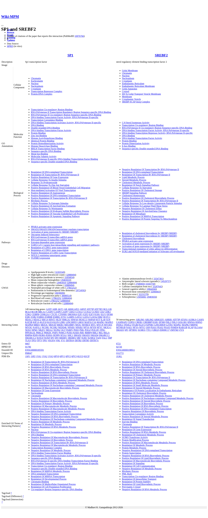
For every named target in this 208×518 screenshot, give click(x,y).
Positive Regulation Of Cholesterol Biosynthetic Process (148, 198)
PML (81, 330)
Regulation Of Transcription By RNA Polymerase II (55, 174)
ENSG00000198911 (125, 350)
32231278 (143, 294)
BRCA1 (42, 312)
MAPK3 (109, 322)
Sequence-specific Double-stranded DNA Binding (54, 161)
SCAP (191, 327)
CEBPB (35, 314)
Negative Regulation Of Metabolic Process (51, 450)
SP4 (56, 338)
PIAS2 (160, 327)
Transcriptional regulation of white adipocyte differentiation (149, 249)
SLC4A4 (198, 327)
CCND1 (95, 312)
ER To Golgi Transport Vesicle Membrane (141, 94)
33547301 (158, 278)
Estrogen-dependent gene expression (48, 242)
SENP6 (56, 335)
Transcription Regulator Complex (46, 448)
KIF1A (36, 322)
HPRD (10, 46)
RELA (106, 332)
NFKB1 (71, 327)
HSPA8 (91, 319)
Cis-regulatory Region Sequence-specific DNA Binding (56, 489)
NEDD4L (62, 327)
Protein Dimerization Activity (135, 143)
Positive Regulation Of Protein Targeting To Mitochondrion (149, 219)
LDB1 (62, 322)
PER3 (76, 330)
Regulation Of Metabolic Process (46, 424)
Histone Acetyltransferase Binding (47, 138)
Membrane (127, 96)
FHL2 (168, 322)
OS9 (148, 327)
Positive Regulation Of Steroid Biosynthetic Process (146, 401)
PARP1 (69, 330)
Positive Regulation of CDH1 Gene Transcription (54, 253)
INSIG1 (119, 325)
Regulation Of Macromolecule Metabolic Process (54, 406)
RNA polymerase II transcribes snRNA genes (52, 237)
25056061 (141, 297)
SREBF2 (161, 55)
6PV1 (62, 356)
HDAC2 (37, 319)
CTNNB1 (62, 314)
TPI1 (44, 340)
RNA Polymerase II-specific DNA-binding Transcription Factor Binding (64, 159)
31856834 (69, 277)
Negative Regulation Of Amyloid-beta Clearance (144, 211)
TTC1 (149, 330)
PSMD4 (174, 327)
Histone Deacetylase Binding (44, 146)
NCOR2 (53, 327)
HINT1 (52, 319)
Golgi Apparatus (129, 89)
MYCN (99, 325)
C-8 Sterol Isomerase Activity (136, 122)
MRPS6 (194, 325)
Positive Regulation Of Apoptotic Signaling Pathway (55, 216)
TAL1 (104, 338)
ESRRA (40, 317)
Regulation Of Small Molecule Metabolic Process (145, 385)
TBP (110, 338)
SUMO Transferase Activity (135, 437)
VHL (58, 340)
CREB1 (139, 322)
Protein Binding (38, 133)
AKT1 (61, 309)
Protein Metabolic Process (134, 448)
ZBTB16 (70, 340)
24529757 (165, 281)
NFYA (86, 327)
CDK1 (108, 312)
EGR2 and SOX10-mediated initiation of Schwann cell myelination (153, 251)
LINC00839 (159, 325)
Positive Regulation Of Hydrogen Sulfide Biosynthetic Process (60, 211)
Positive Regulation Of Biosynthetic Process (51, 401)
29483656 (151, 297)
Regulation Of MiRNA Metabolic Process (50, 471)
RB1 (82, 332)
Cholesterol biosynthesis (133, 238)
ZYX (181, 330)
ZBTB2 (78, 340)
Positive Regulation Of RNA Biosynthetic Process (54, 372)
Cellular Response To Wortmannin (47, 208)
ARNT (83, 309)
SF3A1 (63, 335)
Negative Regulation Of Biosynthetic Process (52, 440)
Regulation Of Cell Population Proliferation (51, 487)
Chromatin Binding (40, 481)
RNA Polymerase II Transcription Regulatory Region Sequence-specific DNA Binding (71, 112)
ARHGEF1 (159, 319)
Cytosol (125, 91)
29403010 (65, 280)
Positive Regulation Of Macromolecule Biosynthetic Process (59, 398)
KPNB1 (150, 325)
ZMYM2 (174, 330)
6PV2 (68, 356)
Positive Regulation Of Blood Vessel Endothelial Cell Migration (60, 187)
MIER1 (60, 325)
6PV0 (56, 356)
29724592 (80, 290)
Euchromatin (37, 81)
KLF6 (56, 322)
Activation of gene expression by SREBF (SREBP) (54, 232)
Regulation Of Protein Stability (136, 481)
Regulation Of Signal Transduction (138, 419)
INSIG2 (127, 325)
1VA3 (50, 356)
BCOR (34, 312)
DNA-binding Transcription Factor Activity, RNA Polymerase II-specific (64, 117)
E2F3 (91, 314)
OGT (63, 330)
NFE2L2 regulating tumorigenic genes (49, 255)
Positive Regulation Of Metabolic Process (50, 422)
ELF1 (103, 314)
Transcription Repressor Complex (46, 91)
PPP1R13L (30, 332)
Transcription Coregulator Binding (47, 120)
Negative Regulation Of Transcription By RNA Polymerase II (150, 169)
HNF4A (74, 319)
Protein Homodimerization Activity (47, 143)
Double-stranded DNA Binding (45, 128)
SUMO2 (91, 338)
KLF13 (142, 325)
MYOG (28, 327)
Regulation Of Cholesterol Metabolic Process (143, 435)
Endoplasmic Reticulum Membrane (138, 86)
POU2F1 (95, 330)
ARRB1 (168, 319)
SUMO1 (142, 330)
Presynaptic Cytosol (131, 487)
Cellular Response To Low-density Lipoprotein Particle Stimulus (152, 203)
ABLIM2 (149, 319)
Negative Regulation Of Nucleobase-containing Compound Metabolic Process (67, 419)
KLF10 (43, 322)
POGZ (88, 330)
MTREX (86, 325)
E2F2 (85, 314)
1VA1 (38, 356)
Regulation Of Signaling (133, 463)
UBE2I (155, 330)
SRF (79, 338)
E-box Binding (129, 146)
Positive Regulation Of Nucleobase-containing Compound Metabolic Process (66, 385)
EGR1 (97, 314)
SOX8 (47, 338)
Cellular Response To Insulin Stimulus (49, 180)
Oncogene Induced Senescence (45, 234)
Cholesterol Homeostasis (133, 195)
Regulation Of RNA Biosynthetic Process (50, 367)
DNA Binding (37, 125)
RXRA (49, 335)
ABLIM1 (140, 319)
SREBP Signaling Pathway (134, 193)
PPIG (102, 330)
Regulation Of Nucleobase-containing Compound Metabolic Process (62, 380)
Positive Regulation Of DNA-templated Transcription (55, 195)
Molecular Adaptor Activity (43, 156)
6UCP (87, 356)
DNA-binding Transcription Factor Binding (51, 453)
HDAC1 (29, 319)
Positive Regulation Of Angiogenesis (48, 193)
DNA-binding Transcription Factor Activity (51, 130)
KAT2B (28, 322)
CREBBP (147, 322)
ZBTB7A (94, 340)
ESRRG (56, 317)
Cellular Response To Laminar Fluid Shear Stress (145, 206)
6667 (27, 343)
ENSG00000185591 (34, 350)
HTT (98, 319)
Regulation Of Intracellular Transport (139, 479)
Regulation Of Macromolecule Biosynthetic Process (55, 388)
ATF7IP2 (98, 309)
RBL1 (95, 332)
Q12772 (120, 353)
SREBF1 (63, 338)
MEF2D (52, 325)
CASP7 (64, 312)
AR (65, 309)
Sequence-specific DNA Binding (46, 151)
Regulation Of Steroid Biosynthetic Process (142, 369)
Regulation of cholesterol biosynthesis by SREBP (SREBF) (149, 233)
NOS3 (28, 330)
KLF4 (50, 322)
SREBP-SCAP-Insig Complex (136, 102)
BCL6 (28, 312)
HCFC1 (106, 317)
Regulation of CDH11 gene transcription (49, 247)
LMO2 (80, 322)
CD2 (102, 312)
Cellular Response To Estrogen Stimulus (49, 203)
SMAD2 (77, 335)
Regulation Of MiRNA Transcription (48, 476)
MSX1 (78, 325)
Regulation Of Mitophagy (134, 213)
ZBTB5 (85, 340)
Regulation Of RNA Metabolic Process (49, 369)
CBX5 (72, 312)
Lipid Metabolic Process (133, 177)
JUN (108, 319)
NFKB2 (79, 327)
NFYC (99, 327)
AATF (49, 309)
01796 (28, 347)
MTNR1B (121, 327)
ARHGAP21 (73, 309)
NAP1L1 (37, 327)
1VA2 (44, 356)
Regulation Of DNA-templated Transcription (52, 172)
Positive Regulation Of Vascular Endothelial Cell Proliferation (60, 213)
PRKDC (48, 332)
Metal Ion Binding (39, 154)
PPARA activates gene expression (46, 227)
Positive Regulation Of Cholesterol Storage (142, 190)
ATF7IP (90, 309)
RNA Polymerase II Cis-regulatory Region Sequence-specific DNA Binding (66, 115)
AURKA (192, 319)
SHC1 (70, 335)
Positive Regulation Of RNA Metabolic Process (53, 382)
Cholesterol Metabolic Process (136, 182)
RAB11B (183, 327)
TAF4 (98, 338)
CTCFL (53, 314)
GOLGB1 (182, 322)
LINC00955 (71, 322)
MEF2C (44, 325)
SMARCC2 (30, 338)
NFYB (93, 327)
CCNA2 (87, 312)
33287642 (157, 286)
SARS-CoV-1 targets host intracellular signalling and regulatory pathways (65, 245)
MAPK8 (29, 325)
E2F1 (80, 314)
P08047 (28, 353)
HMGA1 (66, 319)
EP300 (110, 314)
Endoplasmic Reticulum (133, 83)
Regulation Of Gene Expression (45, 390)
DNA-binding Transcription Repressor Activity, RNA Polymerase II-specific (157, 133)
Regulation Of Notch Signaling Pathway (140, 185)
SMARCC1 (104, 335)
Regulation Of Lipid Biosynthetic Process (141, 484)
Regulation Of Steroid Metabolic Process (141, 388)
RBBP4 (88, 332)
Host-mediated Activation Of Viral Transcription (53, 190)
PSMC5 (62, 332)
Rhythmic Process (39, 200)
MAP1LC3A (90, 322)
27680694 (140, 284)
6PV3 (74, 356)
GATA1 (78, 317)
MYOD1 (108, 325)
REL (101, 332)
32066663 (155, 291)
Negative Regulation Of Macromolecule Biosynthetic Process (59, 437)
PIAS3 (167, 327)
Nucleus (34, 83)
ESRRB (48, 317)
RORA (42, 335)
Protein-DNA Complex (41, 94)
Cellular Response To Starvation (137, 187)
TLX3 (28, 340)
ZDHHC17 (164, 330)
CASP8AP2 (121, 322)
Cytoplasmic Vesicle (131, 99)
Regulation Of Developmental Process (48, 479)
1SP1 (27, 356)
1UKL (119, 356)
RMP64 (28, 335)
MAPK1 (101, 322)
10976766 (79, 36)
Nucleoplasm (37, 86)
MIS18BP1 (69, 325)
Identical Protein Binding (42, 141)
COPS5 (131, 322)
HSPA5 (198, 322)
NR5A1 (49, 330)
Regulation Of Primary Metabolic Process (50, 403)
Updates (11, 40)
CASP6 (57, 312)
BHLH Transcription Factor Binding (48, 148)
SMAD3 (86, 335)
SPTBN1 (133, 330)
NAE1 (129, 327)
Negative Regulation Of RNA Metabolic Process (53, 427)
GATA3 (86, 317)
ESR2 (34, 317)
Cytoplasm (36, 89)
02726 (119, 347)
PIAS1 (154, 327)
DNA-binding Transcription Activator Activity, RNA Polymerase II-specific (66, 122)
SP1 (70, 55)
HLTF (59, 319)
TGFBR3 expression (40, 258)
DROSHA (72, 314)
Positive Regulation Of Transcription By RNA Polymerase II (59, 198)
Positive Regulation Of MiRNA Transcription (143, 216)
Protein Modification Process (135, 440)
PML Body (127, 474)
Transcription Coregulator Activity (138, 414)
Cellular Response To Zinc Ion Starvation (50, 185)
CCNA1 (79, 312)
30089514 (66, 295)
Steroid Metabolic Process (134, 180)
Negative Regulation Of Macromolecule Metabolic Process (58, 445)
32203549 (59, 272)
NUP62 (56, 330)
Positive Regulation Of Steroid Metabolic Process (145, 416)
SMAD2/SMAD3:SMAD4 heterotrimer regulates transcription (60, 229)
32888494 (70, 275)
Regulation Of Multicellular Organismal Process (53, 484)
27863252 (71, 288)
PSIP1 (55, 332)
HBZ (100, 317)
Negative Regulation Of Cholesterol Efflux (142, 208)
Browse (10, 32)
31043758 (150, 284)
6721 (118, 343)
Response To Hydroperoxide (44, 182)
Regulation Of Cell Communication (138, 466)
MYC (93, 325)
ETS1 (63, 317)
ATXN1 (184, 319)
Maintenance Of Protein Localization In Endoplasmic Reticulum (152, 390)
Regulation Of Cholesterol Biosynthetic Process (144, 393)
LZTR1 (169, 325)
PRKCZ (39, 332)
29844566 (151, 289)
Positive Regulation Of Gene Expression (49, 177)
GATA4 (93, 317)
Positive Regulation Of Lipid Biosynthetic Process (145, 458)
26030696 (59, 293)
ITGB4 (135, 325)
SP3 (52, 338)
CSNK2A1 (45, 314)
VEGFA (51, 340)
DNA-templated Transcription (45, 474)
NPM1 (34, 330)
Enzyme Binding (130, 422)
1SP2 (33, 356)
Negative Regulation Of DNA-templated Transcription (56, 414)
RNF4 (36, 335)
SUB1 (84, 338)
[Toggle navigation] (2, 25)
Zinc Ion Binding (39, 135)
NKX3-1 (107, 327)
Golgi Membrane (130, 70)
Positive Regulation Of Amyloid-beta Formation (53, 206)
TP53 (33, 340)
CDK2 (28, 314)
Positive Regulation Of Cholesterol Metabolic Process (147, 395)
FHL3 (174, 322)
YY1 (63, 340)
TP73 (39, 340)
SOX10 (40, 338)
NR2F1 (41, 330)
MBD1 (37, 325)
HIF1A (45, 319)
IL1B (103, 319)
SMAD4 (94, 335)
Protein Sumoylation (131, 453)
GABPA (70, 317)
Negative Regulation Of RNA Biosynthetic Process (54, 416)
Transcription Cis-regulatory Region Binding (52, 109)
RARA (76, 332)
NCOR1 (45, 327)
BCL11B (107, 309)
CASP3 (49, 312)
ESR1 (27, 317)
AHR (54, 309)
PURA (69, 332)
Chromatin (36, 78)
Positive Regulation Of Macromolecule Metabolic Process (58, 408)
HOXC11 (83, 319)
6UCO (80, 356)
